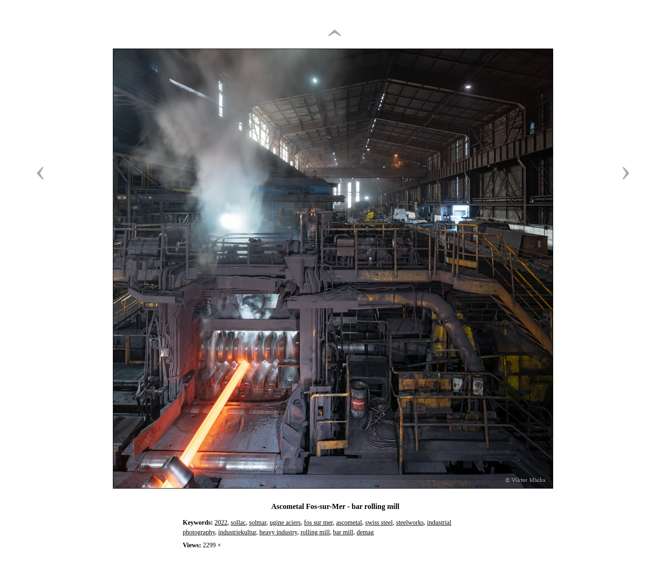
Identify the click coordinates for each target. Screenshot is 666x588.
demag (365, 532)
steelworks (410, 522)
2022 (221, 522)
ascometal (349, 522)
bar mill (343, 532)
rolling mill (315, 532)
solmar (257, 522)
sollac (238, 522)
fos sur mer (318, 522)
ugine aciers (285, 522)
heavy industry (278, 532)
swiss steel (379, 522)
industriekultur (237, 532)
